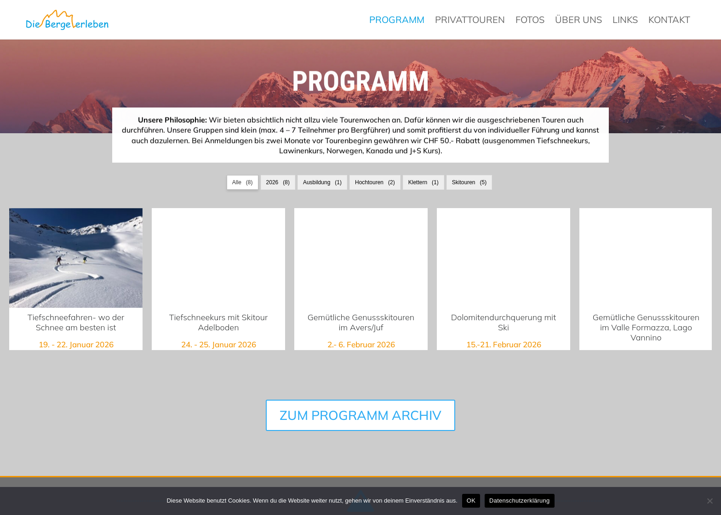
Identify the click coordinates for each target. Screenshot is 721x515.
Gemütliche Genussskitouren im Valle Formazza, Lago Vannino (646, 258)
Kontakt (669, 20)
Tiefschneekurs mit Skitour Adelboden (218, 258)
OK (471, 500)
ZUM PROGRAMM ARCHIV (360, 394)
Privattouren (470, 20)
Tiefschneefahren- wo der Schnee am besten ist (76, 258)
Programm (396, 20)
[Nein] (709, 500)
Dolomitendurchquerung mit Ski (503, 258)
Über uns (578, 20)
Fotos (529, 20)
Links (625, 20)
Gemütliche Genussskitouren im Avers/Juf (361, 322)
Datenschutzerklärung (519, 500)
